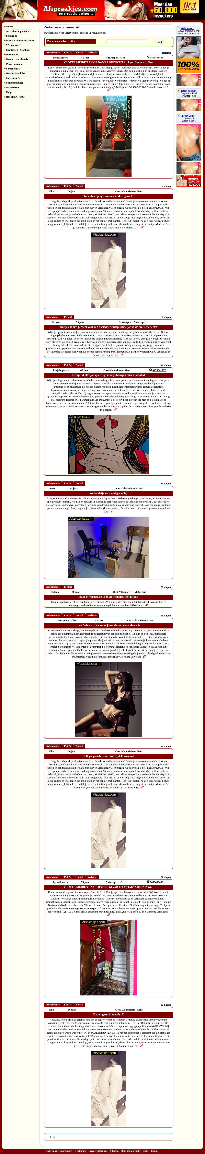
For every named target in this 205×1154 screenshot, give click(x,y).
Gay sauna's (12, 77)
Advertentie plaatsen (17, 31)
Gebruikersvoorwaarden (59, 1151)
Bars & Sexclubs (14, 73)
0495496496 (156, 57)
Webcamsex (12, 45)
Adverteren (11, 87)
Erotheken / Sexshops (17, 49)
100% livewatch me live (189, 119)
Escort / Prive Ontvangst (19, 40)
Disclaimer (80, 1151)
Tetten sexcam (186, 91)
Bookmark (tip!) (14, 96)
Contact (155, 1151)
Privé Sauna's (13, 63)
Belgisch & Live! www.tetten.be (189, 94)
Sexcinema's (12, 68)
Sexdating (10, 35)
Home (8, 26)
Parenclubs (11, 54)
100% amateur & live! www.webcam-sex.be (189, 32)
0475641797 (159, 370)
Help (8, 92)
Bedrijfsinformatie (131, 1151)
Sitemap (114, 1151)
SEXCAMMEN (186, 116)
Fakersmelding (13, 82)
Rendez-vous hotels (16, 59)
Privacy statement (98, 1151)
